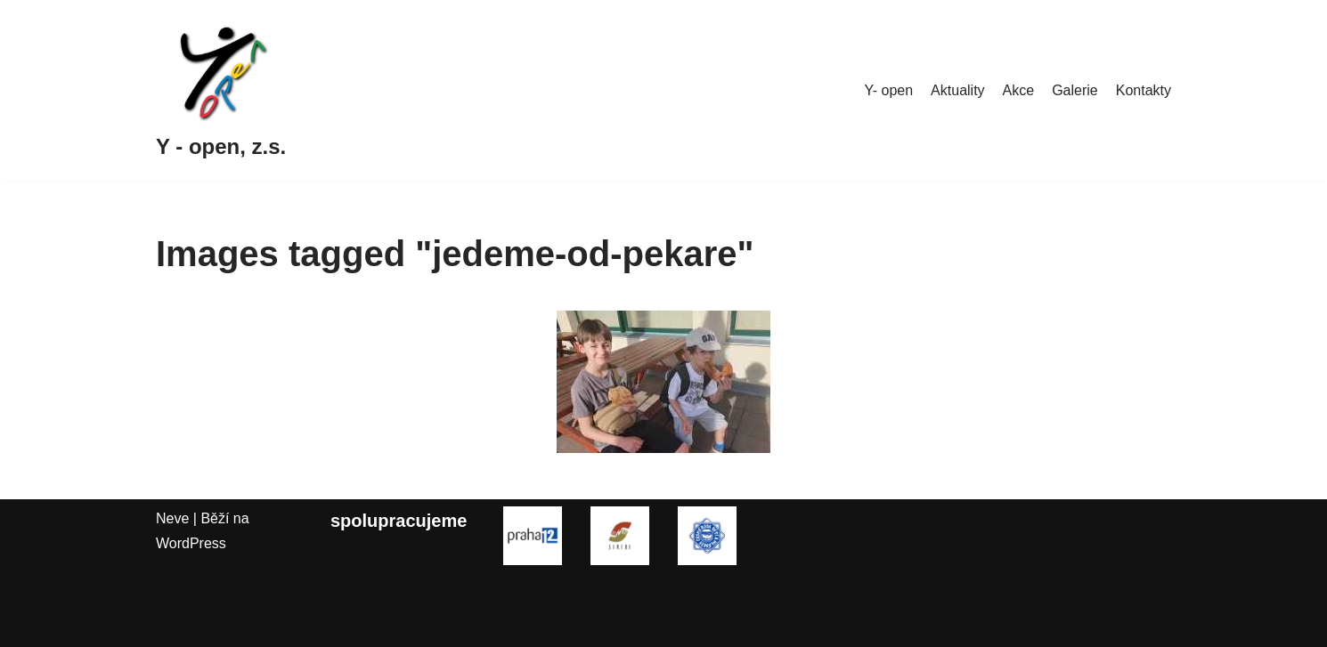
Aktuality (957, 90)
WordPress (191, 543)
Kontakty (1143, 90)
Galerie (1075, 90)
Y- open (889, 90)
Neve (172, 518)
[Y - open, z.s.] (221, 90)
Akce (1019, 90)
